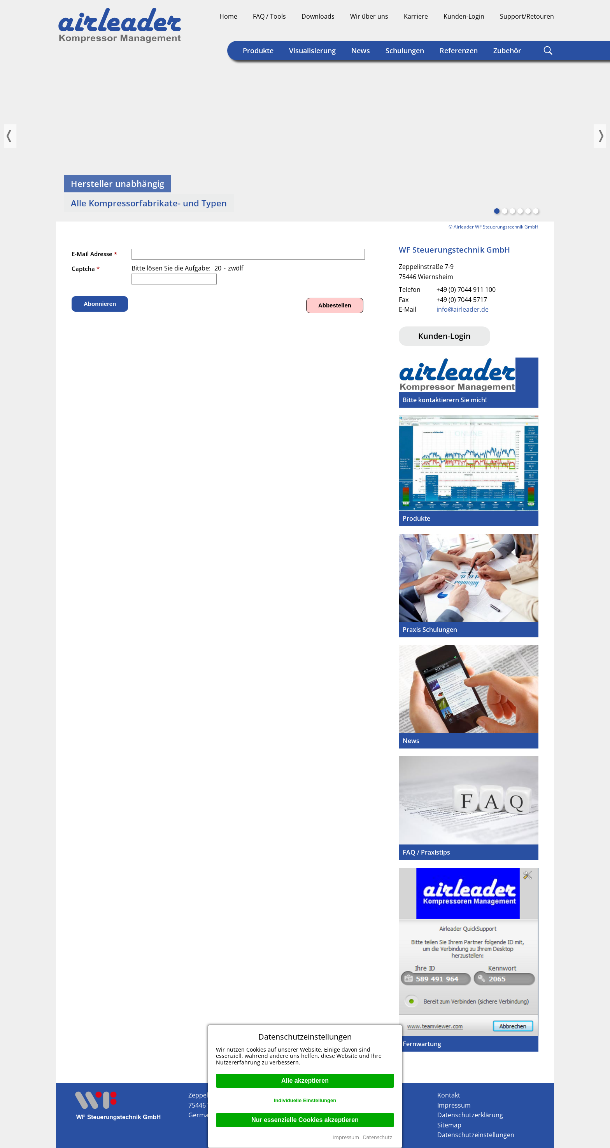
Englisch (533, 29)
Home (228, 16)
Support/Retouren (527, 16)
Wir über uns (369, 16)
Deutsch (518, 29)
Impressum (346, 1137)
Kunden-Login (463, 16)
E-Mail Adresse (94, 254)
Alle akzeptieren (305, 1080)
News (360, 50)
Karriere (416, 16)
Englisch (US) (548, 29)
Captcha (86, 268)
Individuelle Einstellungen (305, 1100)
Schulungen (405, 50)
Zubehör (507, 50)
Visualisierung (312, 50)
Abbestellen (334, 305)
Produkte (258, 50)
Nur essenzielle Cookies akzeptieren (305, 1120)
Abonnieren (100, 303)
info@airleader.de (462, 309)
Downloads (318, 16)
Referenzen (459, 50)
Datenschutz (377, 1137)
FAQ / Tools (269, 16)
